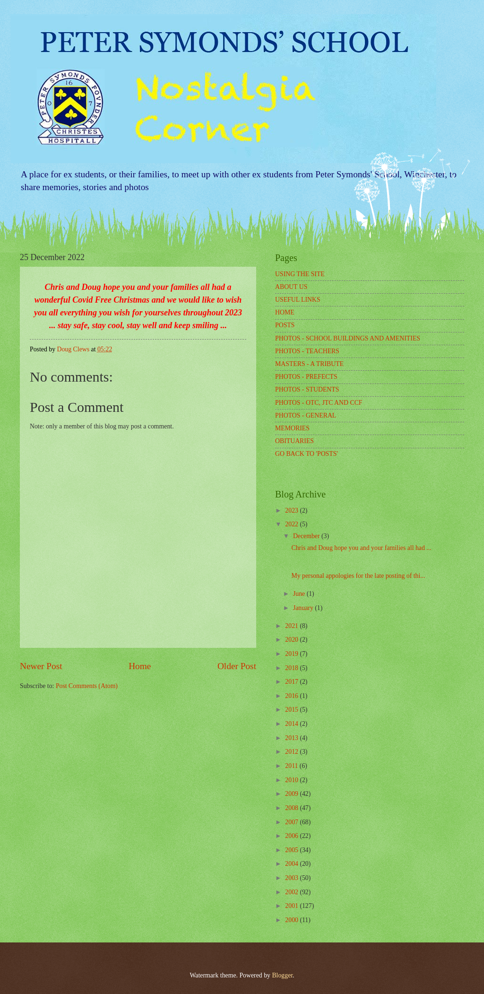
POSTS (284, 325)
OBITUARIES (294, 441)
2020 (292, 639)
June (300, 593)
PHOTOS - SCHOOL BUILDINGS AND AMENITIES (347, 338)
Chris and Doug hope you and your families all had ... (361, 547)
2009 (292, 793)
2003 (292, 877)
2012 (292, 751)
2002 (292, 892)
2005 (292, 850)
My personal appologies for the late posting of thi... (358, 575)
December (307, 536)
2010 (292, 780)
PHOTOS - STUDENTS (307, 389)
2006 (292, 835)
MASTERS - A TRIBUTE (309, 363)
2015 (292, 709)
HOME (284, 312)
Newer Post (41, 666)
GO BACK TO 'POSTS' (306, 453)
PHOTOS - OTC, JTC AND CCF (319, 402)
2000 (292, 920)
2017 (292, 681)
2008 (292, 807)
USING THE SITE (300, 274)
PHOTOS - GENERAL (305, 415)
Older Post (236, 666)
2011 (292, 765)
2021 (292, 625)
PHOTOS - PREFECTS (306, 376)
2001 (292, 905)
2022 (292, 524)
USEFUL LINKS (297, 299)
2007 (292, 822)
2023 (292, 510)
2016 (292, 695)
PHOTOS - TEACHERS (307, 351)
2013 (292, 737)
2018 (292, 667)
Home (140, 666)
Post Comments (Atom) (87, 685)
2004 (292, 863)
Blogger (282, 975)
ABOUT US (291, 286)
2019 (292, 653)
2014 (292, 723)
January (304, 607)
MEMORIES (292, 428)
